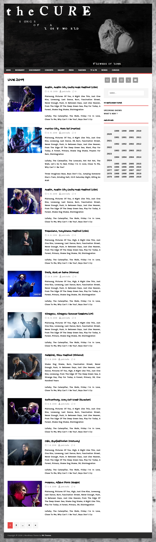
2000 (131, 131)
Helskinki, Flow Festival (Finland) (64, 355)
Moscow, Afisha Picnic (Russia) (62, 482)
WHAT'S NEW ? (111, 113)
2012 (138, 144)
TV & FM (93, 70)
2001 (131, 137)
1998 (124, 174)
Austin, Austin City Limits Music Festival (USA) (71, 87)
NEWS (8, 70)
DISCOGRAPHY (34, 70)
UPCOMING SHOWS (113, 110)
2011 (138, 137)
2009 (131, 177)
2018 (138, 174)
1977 (109, 170)
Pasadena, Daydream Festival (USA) (67, 231)
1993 (124, 150)
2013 (138, 150)
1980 (116, 131)
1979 (109, 177)
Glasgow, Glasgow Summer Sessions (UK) (69, 314)
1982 (116, 144)
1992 (124, 144)
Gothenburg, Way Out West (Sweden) (68, 400)
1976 (109, 167)
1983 (116, 150)
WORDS (104, 70)
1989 (116, 177)
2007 (131, 170)
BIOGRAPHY (19, 70)
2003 (131, 150)
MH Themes (46, 535)
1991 (124, 137)
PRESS (71, 70)
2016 (138, 167)
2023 (109, 154)
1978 (109, 174)
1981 (116, 137)
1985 (116, 164)
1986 (116, 167)
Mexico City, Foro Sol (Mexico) (62, 129)
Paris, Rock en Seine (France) (62, 272)
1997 (124, 170)
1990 (124, 131)
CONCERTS (49, 70)
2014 (138, 157)
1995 (124, 164)
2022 (109, 147)
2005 (131, 164)
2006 (131, 167)
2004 (131, 157)
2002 (131, 144)
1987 (116, 170)
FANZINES (82, 70)
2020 (109, 134)
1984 (116, 157)
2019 (138, 177)
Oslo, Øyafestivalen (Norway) (62, 441)
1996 (124, 167)
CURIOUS (115, 70)
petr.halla (66, 91)
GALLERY (61, 70)
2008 (131, 174)
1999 (124, 177)
